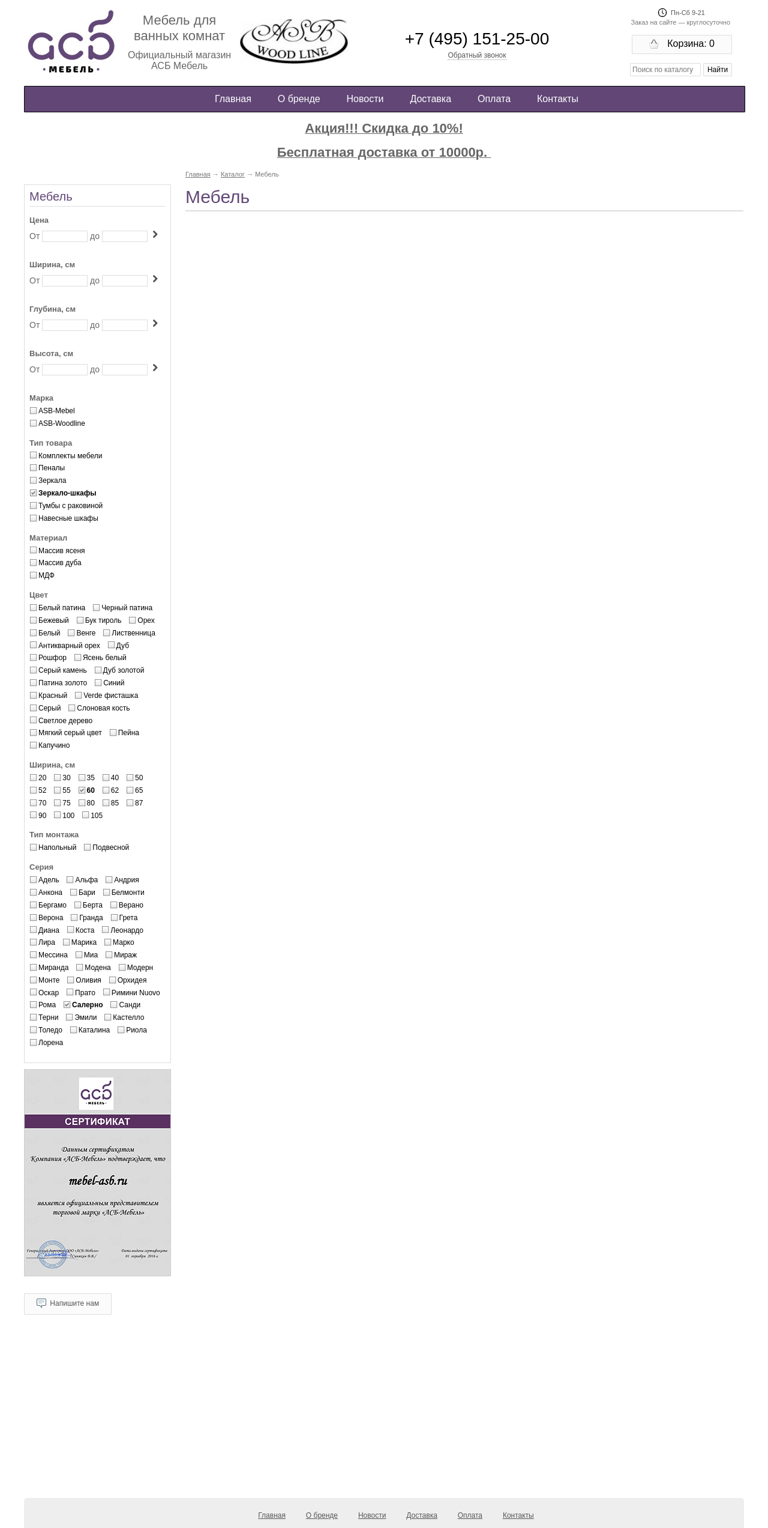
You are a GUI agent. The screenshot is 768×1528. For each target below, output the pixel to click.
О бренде (299, 99)
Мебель (51, 196)
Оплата (494, 99)
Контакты (557, 99)
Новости (365, 99)
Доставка (430, 99)
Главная (233, 99)
